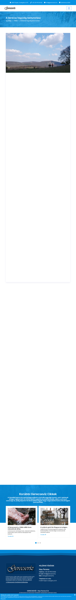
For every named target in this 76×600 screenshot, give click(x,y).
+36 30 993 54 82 (37, 2)
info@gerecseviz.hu (51, 2)
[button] (36, 543)
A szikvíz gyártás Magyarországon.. (54, 527)
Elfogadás (3, 598)
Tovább (10, 536)
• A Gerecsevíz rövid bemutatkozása (17, 582)
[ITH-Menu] (69, 8)
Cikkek (16, 20)
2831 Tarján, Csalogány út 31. (20, 2)
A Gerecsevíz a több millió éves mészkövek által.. (19, 528)
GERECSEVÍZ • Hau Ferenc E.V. (38, 591)
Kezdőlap (8, 20)
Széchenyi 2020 (65, 2)
